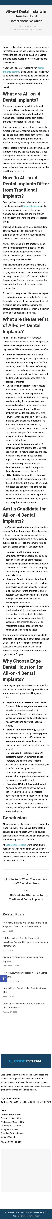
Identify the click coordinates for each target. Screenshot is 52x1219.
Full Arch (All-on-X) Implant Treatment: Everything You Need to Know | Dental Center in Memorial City (25, 942)
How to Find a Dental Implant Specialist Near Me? (24, 990)
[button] (3, 978)
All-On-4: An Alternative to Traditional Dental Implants (24, 959)
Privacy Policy (34, 1216)
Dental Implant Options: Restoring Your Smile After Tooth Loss (24, 1005)
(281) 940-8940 (15, 1142)
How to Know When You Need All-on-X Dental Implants (25, 975)
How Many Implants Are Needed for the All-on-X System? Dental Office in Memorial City (25, 924)
